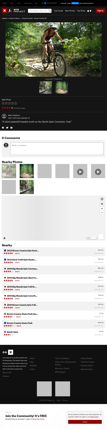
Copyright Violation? (53, 79)
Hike (19, 3)
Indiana (4, 18)
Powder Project (87, 365)
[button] (3, 127)
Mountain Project (62, 368)
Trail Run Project (87, 362)
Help (32, 362)
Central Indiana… (15, 18)
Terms (59, 400)
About (32, 358)
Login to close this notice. (35, 419)
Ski (36, 3)
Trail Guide (58, 11)
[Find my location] (102, 204)
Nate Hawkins (14, 115)
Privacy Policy (94, 417)
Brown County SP (40, 18)
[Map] (53, 218)
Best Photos (70, 11)
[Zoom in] (102, 208)
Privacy (65, 400)
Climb (4, 3)
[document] (85, 418)
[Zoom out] (102, 212)
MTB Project (60, 372)
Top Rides (81, 11)
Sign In (100, 10)
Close (85, 422)
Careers (6, 376)
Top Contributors (62, 358)
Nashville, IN (25, 118)
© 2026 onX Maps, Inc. (47, 400)
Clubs (32, 369)
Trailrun (28, 3)
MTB (11, 3)
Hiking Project (86, 358)
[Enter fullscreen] (102, 199)
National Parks (87, 369)
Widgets (33, 365)
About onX (7, 372)
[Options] (101, 236)
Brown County (28, 18)
